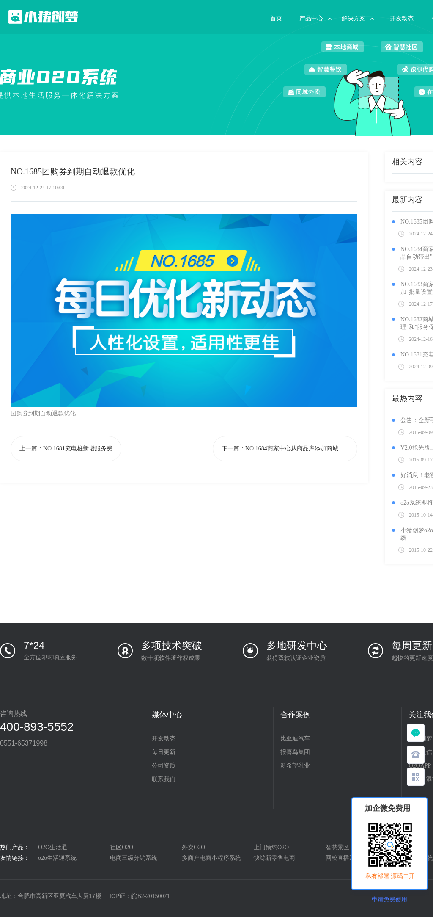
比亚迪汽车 (295, 738)
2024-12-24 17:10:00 (42, 188)
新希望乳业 (295, 765)
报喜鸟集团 (295, 752)
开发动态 (402, 18)
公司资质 (163, 765)
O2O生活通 (52, 847)
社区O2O (121, 847)
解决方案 (353, 18)
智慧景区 (337, 847)
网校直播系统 (343, 858)
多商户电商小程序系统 (211, 858)
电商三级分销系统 (133, 858)
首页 (276, 18)
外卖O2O (193, 847)
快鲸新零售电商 (274, 858)
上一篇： (65, 448)
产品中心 (311, 18)
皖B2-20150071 (150, 896)
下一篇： (289, 448)
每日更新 (163, 752)
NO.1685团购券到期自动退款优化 (73, 171)
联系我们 (163, 779)
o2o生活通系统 (57, 858)
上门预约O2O (271, 847)
